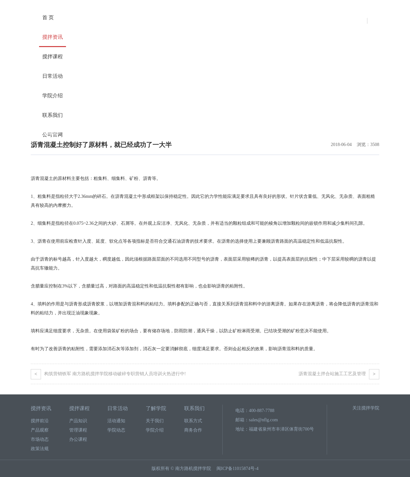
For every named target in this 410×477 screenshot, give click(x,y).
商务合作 (193, 430)
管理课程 (78, 430)
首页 (34, 133)
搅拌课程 (52, 56)
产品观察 (75, 133)
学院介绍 (52, 95)
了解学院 (156, 408)
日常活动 (52, 76)
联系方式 (193, 420)
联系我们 (52, 115)
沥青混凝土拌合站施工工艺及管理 (339, 374)
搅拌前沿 (40, 420)
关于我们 (155, 420)
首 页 (48, 17)
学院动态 (116, 430)
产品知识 (78, 420)
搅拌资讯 (52, 37)
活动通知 (116, 420)
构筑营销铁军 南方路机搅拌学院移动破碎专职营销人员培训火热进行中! (108, 374)
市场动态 (40, 439)
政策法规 (40, 448)
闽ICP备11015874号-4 (237, 468)
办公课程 (78, 439)
